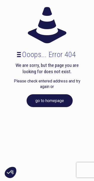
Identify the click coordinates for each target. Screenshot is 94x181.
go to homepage (49, 100)
